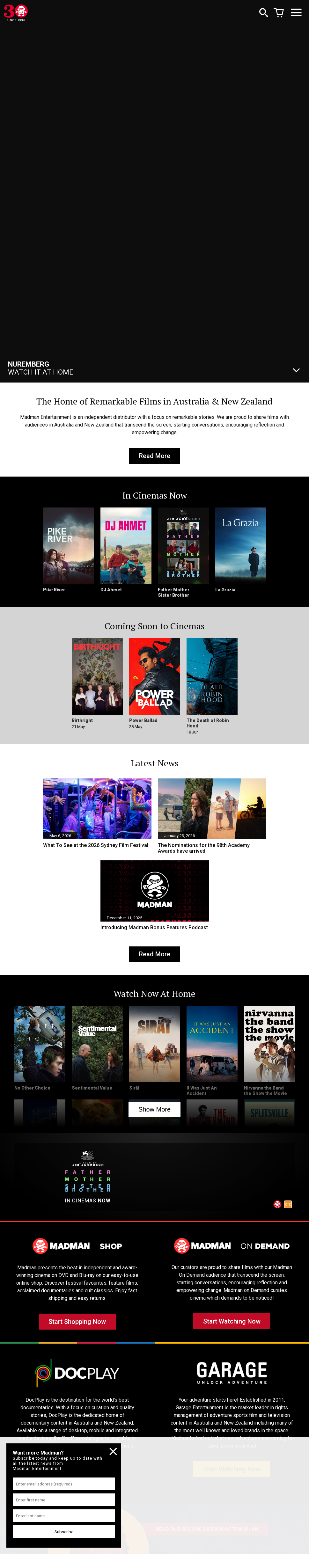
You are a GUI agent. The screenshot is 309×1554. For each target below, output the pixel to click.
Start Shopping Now (77, 1326)
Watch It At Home (40, 368)
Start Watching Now (232, 1326)
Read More (154, 457)
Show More (154, 1112)
